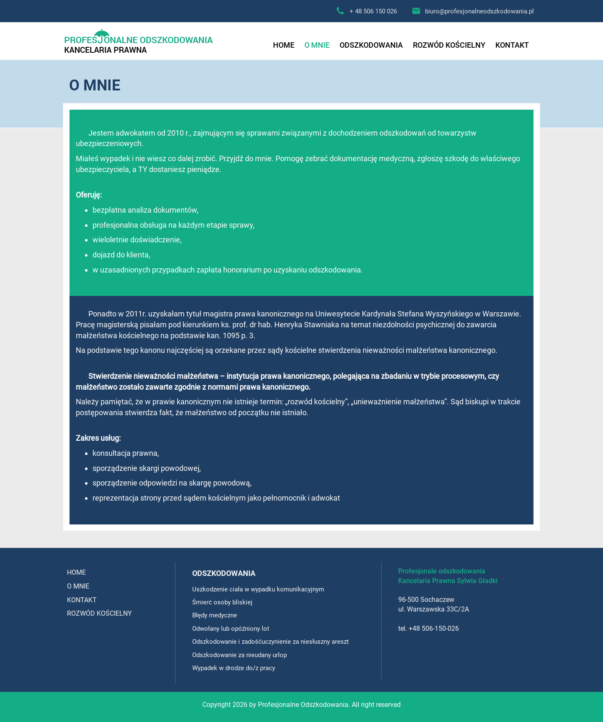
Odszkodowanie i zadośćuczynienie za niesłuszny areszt (270, 641)
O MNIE (317, 45)
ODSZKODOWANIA (371, 45)
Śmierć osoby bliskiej (222, 602)
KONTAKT (512, 45)
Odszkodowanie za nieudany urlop (239, 655)
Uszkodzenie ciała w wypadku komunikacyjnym (258, 589)
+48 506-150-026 (434, 628)
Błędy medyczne (214, 615)
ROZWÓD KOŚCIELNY (449, 45)
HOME (283, 45)
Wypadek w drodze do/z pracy (233, 668)
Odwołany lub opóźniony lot (230, 628)
